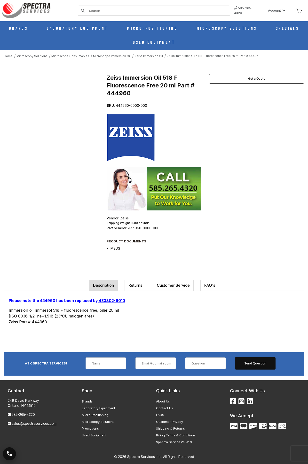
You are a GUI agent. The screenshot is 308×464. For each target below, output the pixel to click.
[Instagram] (241, 401)
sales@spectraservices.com (34, 423)
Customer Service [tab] (173, 285)
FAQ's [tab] (209, 285)
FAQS (160, 415)
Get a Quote (256, 78)
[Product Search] (158, 10)
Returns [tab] (135, 285)
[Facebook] (233, 401)
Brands (87, 401)
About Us (163, 401)
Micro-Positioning (95, 415)
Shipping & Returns (170, 428)
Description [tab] (103, 285)
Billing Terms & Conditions (176, 435)
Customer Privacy (169, 422)
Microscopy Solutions (98, 422)
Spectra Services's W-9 (174, 442)
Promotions (90, 428)
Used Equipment (94, 435)
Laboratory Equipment (98, 408)
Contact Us (164, 408)
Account (277, 10)
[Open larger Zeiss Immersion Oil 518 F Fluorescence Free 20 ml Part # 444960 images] (54, 119)
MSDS (115, 248)
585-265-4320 (243, 10)
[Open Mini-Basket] (299, 11)
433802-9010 (111, 300)
